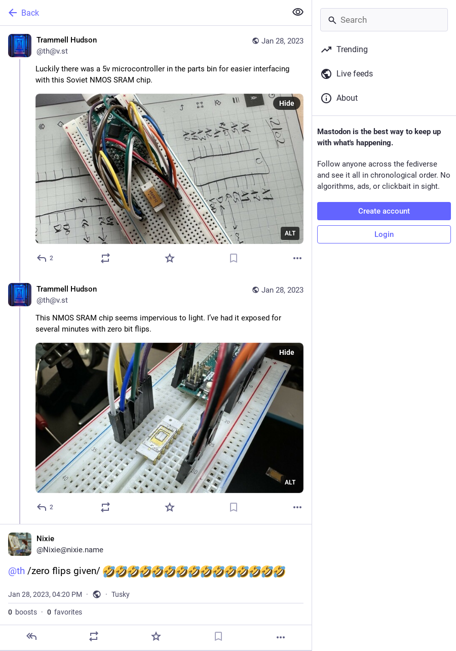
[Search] (384, 19)
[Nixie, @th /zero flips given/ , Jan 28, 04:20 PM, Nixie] (156, 587)
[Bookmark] (233, 258)
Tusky (120, 594)
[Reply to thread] (45, 507)
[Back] (142, 12)
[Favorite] (170, 258)
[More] (297, 258)
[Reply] (45, 258)
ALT (290, 233)
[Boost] (105, 258)
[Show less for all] (298, 12)
